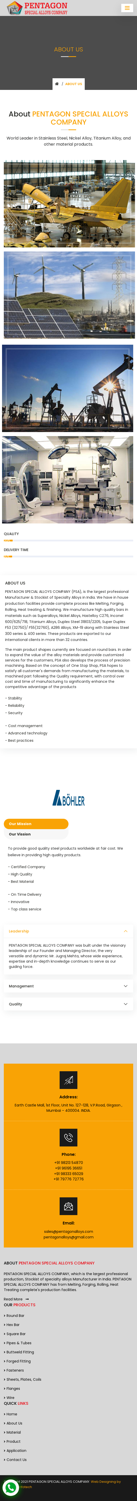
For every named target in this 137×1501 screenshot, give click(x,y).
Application (15, 1450)
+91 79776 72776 (69, 1179)
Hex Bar (12, 1324)
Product (12, 1441)
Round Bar (14, 1315)
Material (12, 1432)
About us (13, 1423)
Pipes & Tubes (17, 1343)
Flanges (12, 1388)
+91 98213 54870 (68, 1162)
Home (10, 1414)
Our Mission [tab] (20, 823)
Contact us (15, 1459)
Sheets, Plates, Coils (22, 1379)
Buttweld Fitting (19, 1352)
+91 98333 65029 (68, 1173)
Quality (15, 1004)
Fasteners (14, 1370)
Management (21, 986)
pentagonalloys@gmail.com (69, 1237)
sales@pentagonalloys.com (68, 1231)
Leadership (19, 931)
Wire (9, 1397)
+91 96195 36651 (68, 1168)
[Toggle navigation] (127, 8)
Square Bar (15, 1333)
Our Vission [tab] (20, 834)
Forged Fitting (17, 1361)
